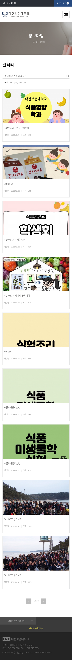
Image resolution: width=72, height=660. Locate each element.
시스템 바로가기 (9, 3)
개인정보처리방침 (36, 628)
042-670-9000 (14, 648)
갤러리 (42, 42)
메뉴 (66, 14)
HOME (28, 42)
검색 (58, 14)
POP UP (61, 3)
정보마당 (34, 42)
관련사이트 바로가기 (16, 620)
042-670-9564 (33, 648)
